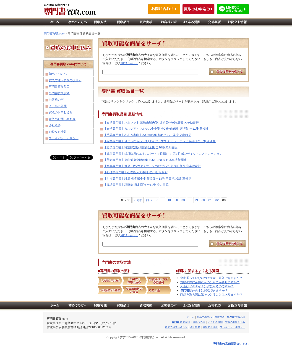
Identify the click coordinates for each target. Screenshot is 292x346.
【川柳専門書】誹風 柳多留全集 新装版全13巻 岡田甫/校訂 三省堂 (147, 178)
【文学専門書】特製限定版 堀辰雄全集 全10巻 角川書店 (140, 147)
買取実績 (181, 322)
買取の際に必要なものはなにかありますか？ (210, 282)
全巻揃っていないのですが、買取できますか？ (211, 278)
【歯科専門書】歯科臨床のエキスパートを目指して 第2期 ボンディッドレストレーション (163, 153)
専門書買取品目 (59, 86)
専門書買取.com (54, 33)
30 (183, 200)
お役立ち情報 (58, 132)
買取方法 (219, 317)
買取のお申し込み (61, 112)
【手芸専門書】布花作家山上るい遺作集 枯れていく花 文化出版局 (147, 135)
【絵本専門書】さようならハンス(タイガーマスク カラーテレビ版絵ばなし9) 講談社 (160, 141)
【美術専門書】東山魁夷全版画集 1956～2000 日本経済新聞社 (145, 160)
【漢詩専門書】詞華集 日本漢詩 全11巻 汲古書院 (136, 184)
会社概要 (55, 125)
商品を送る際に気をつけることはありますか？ (211, 294)
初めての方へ (58, 74)
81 (210, 200)
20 (176, 200)
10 (169, 200)
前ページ (152, 200)
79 (196, 200)
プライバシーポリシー (63, 138)
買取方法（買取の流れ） (65, 80)
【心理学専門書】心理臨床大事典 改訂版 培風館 (135, 172)
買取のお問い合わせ (62, 119)
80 (203, 200)
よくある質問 (58, 106)
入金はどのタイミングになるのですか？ (207, 286)
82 (217, 200)
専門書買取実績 (59, 93)
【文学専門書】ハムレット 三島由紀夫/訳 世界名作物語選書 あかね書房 (151, 122)
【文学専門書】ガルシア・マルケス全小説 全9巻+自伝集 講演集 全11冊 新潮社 (156, 128)
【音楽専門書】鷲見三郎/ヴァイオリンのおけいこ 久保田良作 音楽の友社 (152, 166)
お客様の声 (56, 99)
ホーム (190, 317)
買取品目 (236, 317)
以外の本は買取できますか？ (204, 290)
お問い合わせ (129, 63)
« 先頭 (138, 200)
